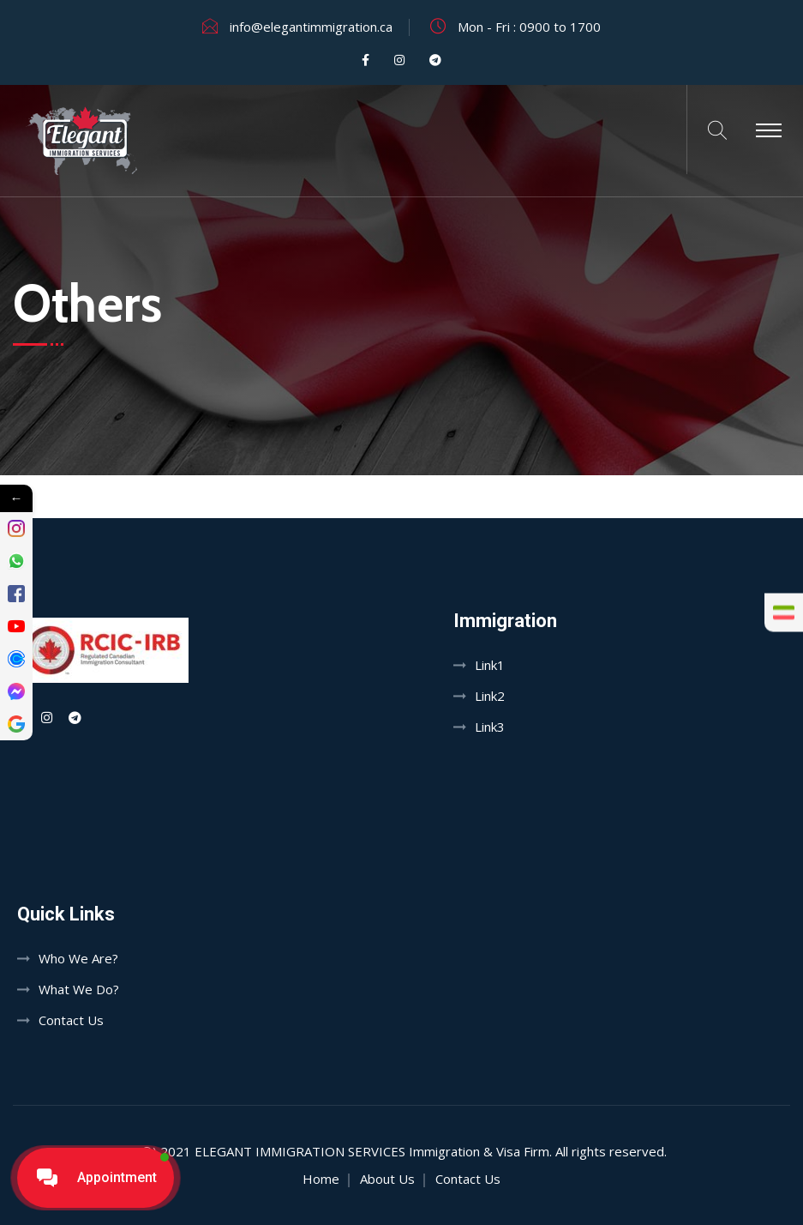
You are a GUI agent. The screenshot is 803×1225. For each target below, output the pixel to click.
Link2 (490, 695)
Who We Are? (78, 958)
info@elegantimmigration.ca (311, 26)
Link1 (490, 664)
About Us (387, 1178)
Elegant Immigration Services (300, 1151)
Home (321, 1178)
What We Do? (79, 989)
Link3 (490, 726)
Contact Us (71, 1020)
